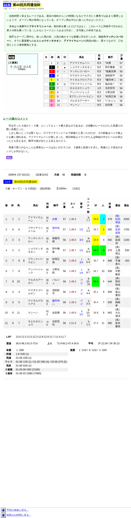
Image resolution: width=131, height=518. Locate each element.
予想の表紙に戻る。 (14, 510)
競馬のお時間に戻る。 (15, 515)
